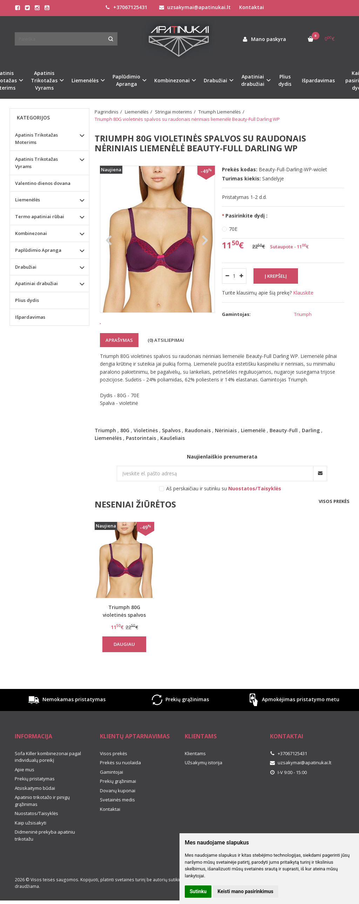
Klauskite (303, 292)
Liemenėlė (253, 450)
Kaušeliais (172, 457)
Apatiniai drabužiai (36, 283)
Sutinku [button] (198, 891)
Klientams (201, 756)
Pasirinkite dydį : (246, 215)
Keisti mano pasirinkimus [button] (245, 891)
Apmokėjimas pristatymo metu (292, 719)
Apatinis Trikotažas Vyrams (36, 163)
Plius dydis (284, 80)
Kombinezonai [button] (172, 80)
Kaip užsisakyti (30, 842)
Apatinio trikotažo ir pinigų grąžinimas (42, 820)
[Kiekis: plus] (241, 276)
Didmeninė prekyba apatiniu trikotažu (45, 855)
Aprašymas (119, 360)
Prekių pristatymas (35, 798)
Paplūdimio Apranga (38, 250)
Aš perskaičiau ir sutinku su (223, 508)
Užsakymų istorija (203, 782)
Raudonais (198, 450)
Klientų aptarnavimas (135, 756)
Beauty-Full (284, 450)
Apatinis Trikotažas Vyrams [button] (44, 80)
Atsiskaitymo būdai (35, 808)
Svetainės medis (117, 819)
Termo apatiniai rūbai (39, 216)
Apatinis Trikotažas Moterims (36, 138)
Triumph (105, 450)
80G (124, 450)
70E (233, 229)
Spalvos (171, 450)
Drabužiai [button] (215, 80)
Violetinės (146, 450)
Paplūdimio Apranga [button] (126, 80)
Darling (311, 450)
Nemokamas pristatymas (66, 719)
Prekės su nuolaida (120, 782)
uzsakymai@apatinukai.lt (195, 7)
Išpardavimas (318, 80)
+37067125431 (126, 7)
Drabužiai (25, 267)
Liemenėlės (108, 457)
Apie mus (24, 789)
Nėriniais (226, 450)
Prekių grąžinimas (179, 719)
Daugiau (124, 664)
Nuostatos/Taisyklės (36, 833)
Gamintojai (111, 791)
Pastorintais (141, 457)
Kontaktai (251, 7)
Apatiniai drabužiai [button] (252, 80)
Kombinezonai (31, 233)
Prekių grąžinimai (118, 801)
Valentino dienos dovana (42, 183)
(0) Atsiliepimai (166, 360)
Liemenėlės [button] (85, 80)
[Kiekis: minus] (227, 276)
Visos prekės (334, 521)
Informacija (33, 756)
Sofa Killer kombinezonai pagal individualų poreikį (48, 776)
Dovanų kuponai (117, 810)
